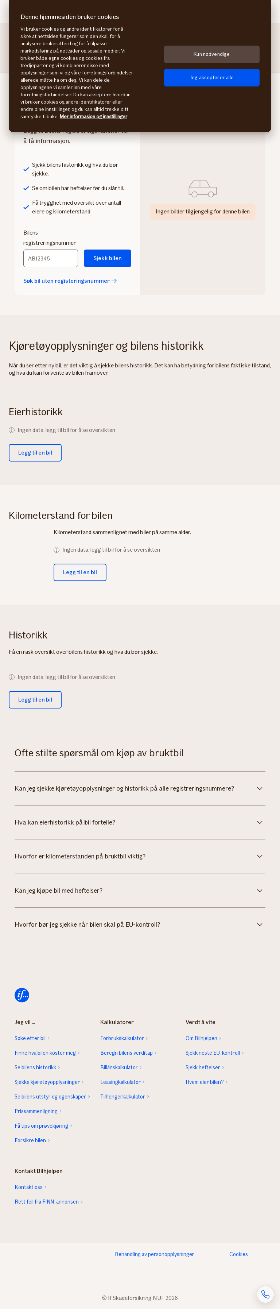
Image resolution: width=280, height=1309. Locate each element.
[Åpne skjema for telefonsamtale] (265, 1294)
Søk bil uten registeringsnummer (70, 280)
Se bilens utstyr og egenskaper (50, 1096)
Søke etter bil (30, 1038)
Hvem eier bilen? (205, 1082)
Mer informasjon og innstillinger (93, 116)
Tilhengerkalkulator (122, 1096)
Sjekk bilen (107, 258)
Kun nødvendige (212, 54)
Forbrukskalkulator (122, 1038)
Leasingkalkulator (120, 1082)
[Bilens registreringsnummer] (50, 258)
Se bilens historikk (35, 1067)
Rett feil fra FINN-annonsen (47, 1201)
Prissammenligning (36, 1111)
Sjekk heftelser (203, 1067)
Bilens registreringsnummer (49, 237)
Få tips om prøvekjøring (41, 1126)
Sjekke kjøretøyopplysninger (47, 1082)
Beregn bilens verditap (126, 1053)
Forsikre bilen (30, 1140)
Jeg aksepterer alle (212, 77)
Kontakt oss (29, 1187)
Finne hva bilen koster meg (45, 1053)
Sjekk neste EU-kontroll (213, 1053)
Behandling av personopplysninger (154, 1254)
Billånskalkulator (119, 1067)
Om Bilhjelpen (201, 1038)
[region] (140, 66)
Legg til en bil (35, 452)
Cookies (238, 1254)
